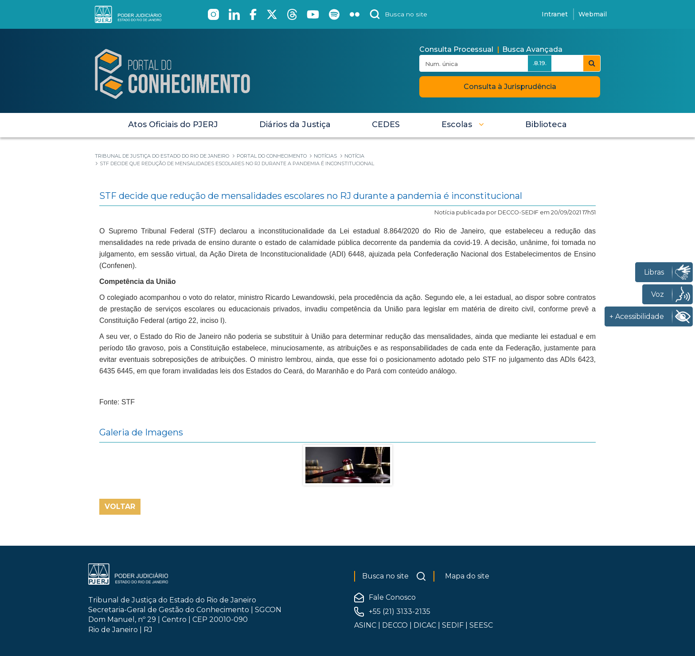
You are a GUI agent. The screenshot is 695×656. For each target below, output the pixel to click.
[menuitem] (173, 124)
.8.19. (540, 62)
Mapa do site (467, 576)
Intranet (555, 14)
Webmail (592, 14)
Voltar (120, 506)
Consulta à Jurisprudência (510, 86)
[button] (462, 124)
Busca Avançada (532, 49)
